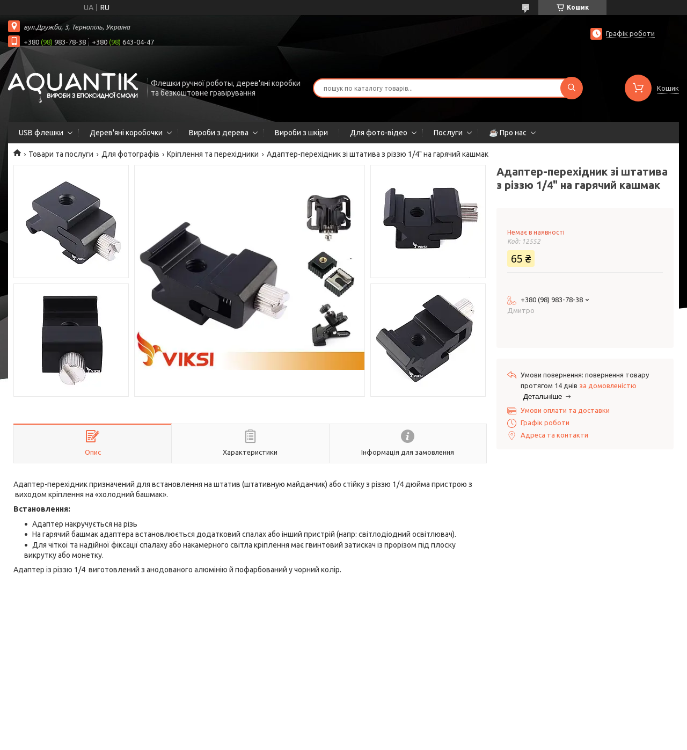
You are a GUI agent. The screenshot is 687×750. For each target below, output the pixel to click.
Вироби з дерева (219, 132)
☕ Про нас (508, 132)
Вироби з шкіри (301, 132)
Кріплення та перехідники (213, 154)
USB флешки (41, 132)
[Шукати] (571, 88)
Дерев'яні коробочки (126, 132)
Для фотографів (130, 154)
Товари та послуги (60, 154)
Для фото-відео (378, 132)
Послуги (448, 132)
